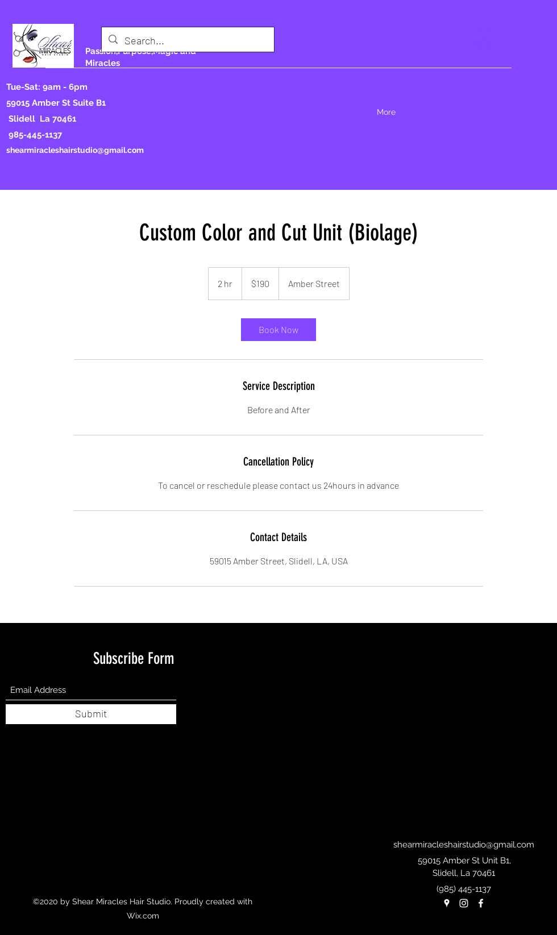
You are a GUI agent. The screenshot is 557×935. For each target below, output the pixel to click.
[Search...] (187, 41)
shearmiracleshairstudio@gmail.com (75, 150)
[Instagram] (463, 903)
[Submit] (91, 714)
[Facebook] (481, 903)
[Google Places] (446, 903)
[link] (278, 329)
